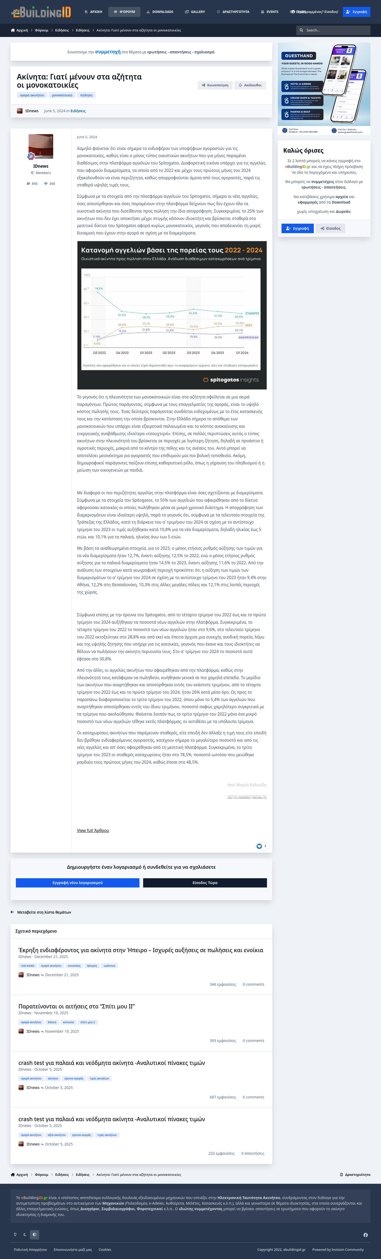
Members (43, 173)
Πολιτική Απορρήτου (30, 1249)
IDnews (32, 110)
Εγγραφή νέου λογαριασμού (78, 882)
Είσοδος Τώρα (205, 882)
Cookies (105, 1249)
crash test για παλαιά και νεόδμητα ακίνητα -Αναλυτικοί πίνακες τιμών (112, 1063)
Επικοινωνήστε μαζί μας (73, 1249)
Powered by (338, 1249)
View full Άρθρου (93, 830)
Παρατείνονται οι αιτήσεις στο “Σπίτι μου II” (77, 1006)
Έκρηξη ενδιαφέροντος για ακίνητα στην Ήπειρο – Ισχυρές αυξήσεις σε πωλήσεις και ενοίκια (141, 950)
